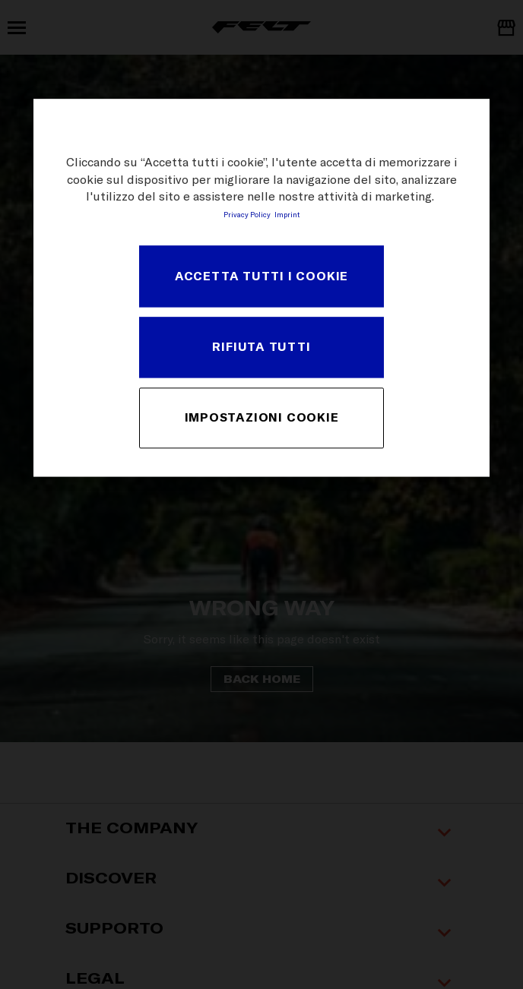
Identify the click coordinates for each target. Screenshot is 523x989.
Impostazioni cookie (262, 417)
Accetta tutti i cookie (261, 275)
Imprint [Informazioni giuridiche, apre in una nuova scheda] (287, 215)
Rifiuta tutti (261, 346)
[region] (261, 288)
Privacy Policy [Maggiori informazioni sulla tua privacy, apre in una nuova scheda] (247, 215)
